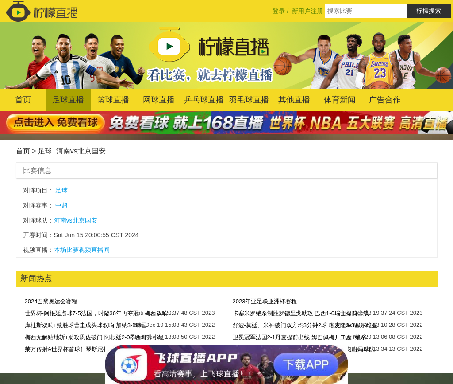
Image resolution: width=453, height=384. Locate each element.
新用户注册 (307, 11)
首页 (23, 99)
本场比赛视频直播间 (82, 249)
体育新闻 (340, 99)
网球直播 (159, 99)
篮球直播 (113, 99)
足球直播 (68, 99)
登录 (279, 11)
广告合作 (385, 99)
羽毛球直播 (249, 99)
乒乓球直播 (204, 99)
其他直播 (294, 99)
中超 (61, 205)
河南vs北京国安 (81, 151)
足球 (45, 151)
